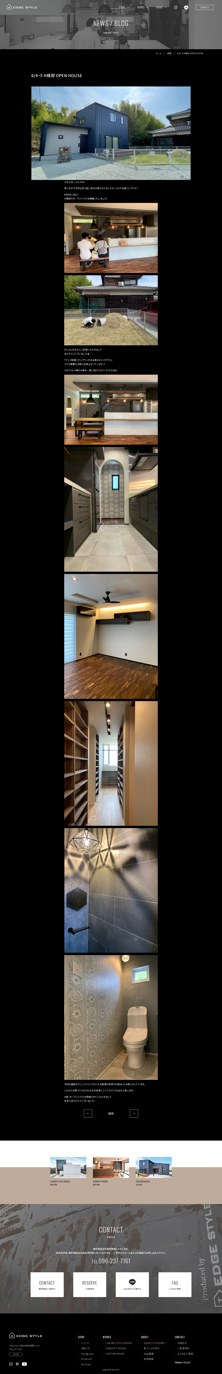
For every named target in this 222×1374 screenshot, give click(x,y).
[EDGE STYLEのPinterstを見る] (17, 1364)
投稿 (169, 53)
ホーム (159, 53)
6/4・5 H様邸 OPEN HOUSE (190, 53)
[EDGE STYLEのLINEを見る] (186, 7)
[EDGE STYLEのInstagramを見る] (175, 7)
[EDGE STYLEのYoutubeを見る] (24, 1364)
